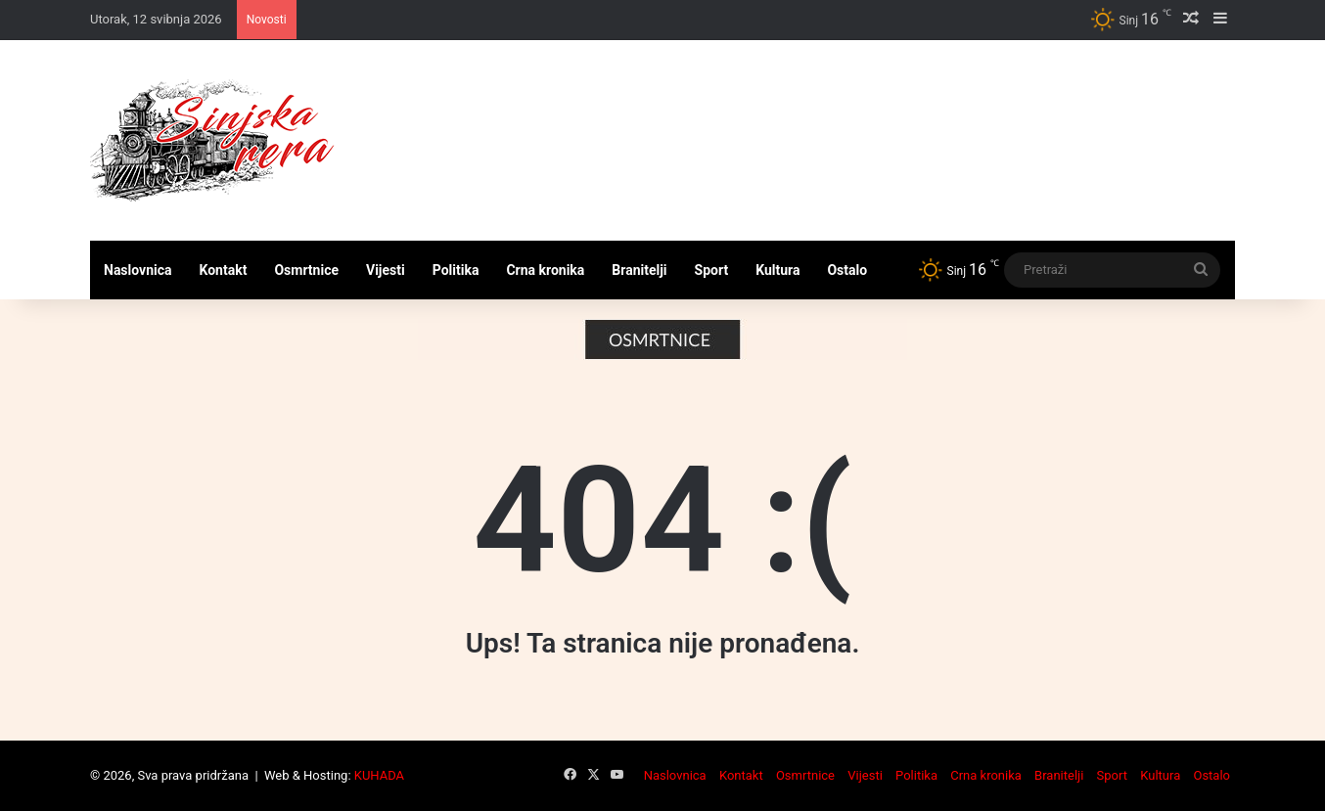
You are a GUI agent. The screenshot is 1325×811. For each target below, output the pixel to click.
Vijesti (385, 270)
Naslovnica (138, 270)
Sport (712, 270)
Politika (456, 270)
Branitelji (639, 270)
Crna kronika (545, 270)
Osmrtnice (306, 270)
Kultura (777, 270)
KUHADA (379, 775)
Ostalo (847, 270)
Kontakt (224, 270)
